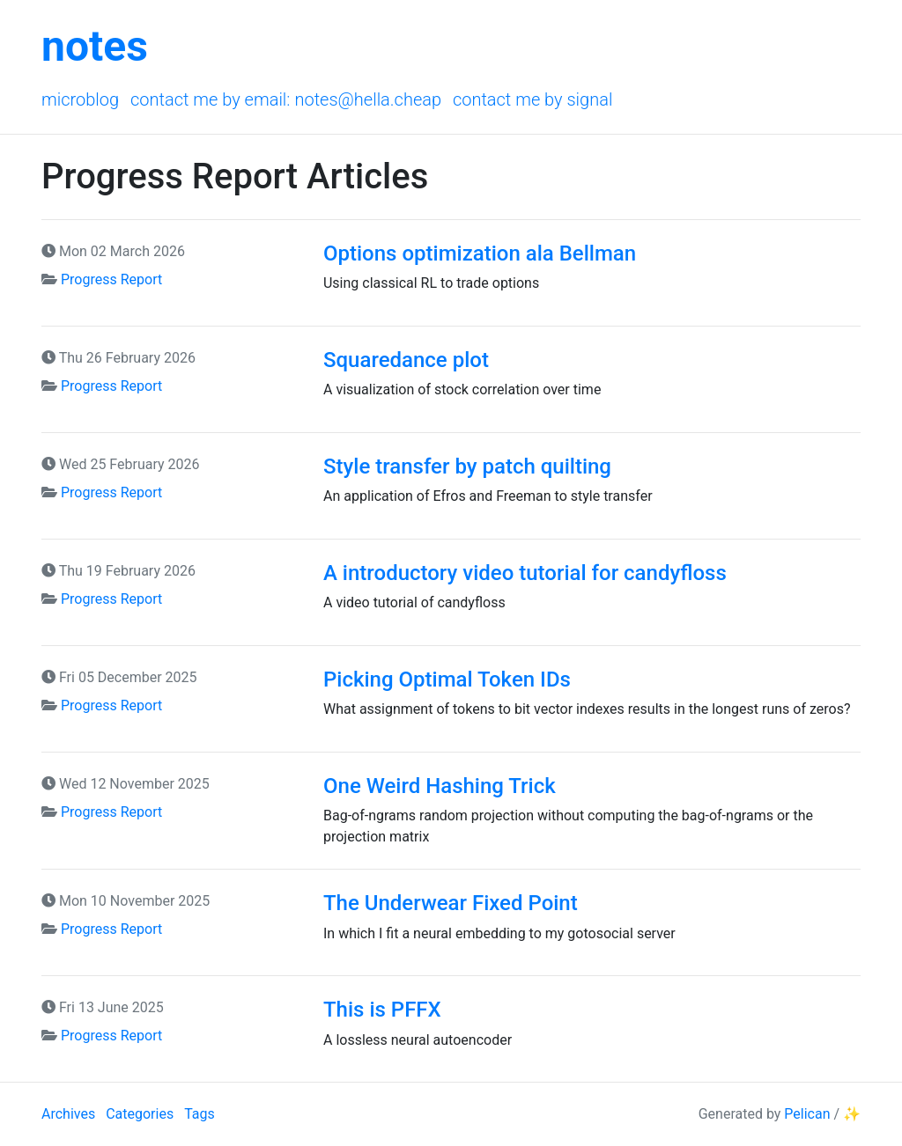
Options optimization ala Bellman (479, 253)
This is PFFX (382, 1009)
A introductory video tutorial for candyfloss (525, 573)
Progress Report (111, 279)
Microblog (80, 99)
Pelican (807, 1114)
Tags (199, 1114)
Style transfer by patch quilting (467, 466)
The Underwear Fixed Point (450, 903)
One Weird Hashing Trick (439, 786)
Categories (140, 1114)
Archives (68, 1114)
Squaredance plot (406, 360)
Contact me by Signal (533, 99)
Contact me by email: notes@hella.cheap (285, 99)
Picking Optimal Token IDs (447, 679)
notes (94, 46)
